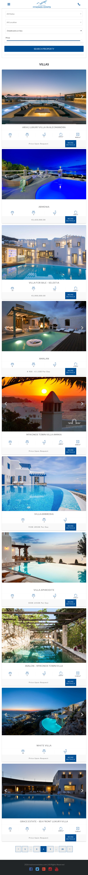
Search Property (44, 48)
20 (62, 849)
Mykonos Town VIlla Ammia (44, 434)
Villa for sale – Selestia (44, 282)
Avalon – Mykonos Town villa (44, 666)
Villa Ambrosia (44, 514)
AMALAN (44, 358)
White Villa (44, 745)
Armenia (44, 206)
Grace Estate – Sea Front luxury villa (44, 821)
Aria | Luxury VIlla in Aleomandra (44, 127)
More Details (70, 144)
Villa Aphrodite (44, 590)
